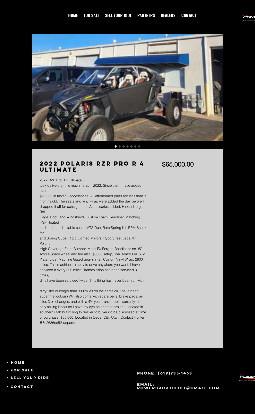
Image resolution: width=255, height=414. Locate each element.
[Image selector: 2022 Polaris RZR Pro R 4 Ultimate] (116, 146)
